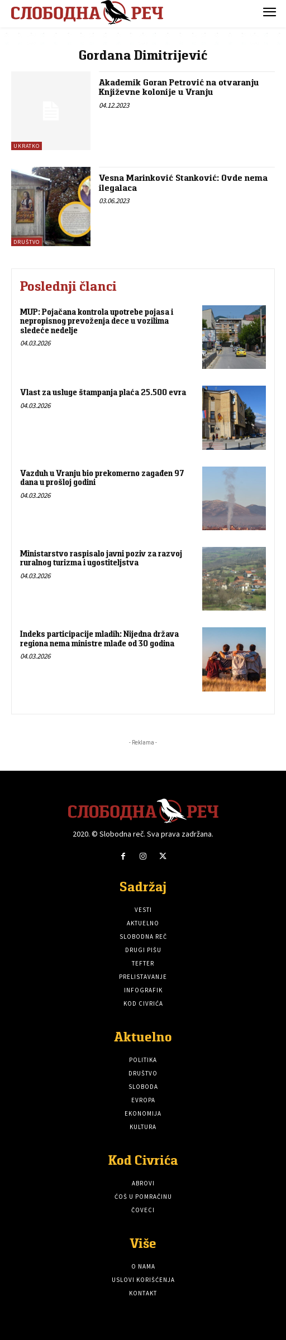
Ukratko (26, 146)
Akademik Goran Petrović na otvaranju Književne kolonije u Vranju (179, 87)
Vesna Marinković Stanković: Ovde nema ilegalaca (183, 183)
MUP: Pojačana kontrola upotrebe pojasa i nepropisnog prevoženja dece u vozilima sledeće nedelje (96, 321)
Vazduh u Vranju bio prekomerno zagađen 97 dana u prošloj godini (102, 477)
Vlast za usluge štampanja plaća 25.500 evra (103, 392)
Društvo (26, 242)
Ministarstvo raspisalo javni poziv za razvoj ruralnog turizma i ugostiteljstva (101, 558)
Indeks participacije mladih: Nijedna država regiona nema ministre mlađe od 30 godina (99, 638)
